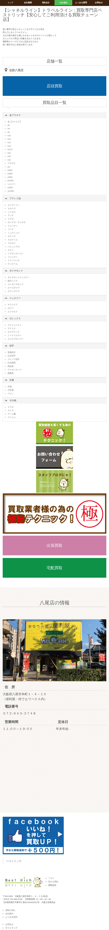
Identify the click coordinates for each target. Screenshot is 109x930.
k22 (9, 153)
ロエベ (11, 250)
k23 (9, 156)
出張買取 (54, 545)
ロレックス (15, 318)
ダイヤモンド (16, 271)
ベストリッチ (14, 861)
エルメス (12, 208)
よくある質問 (11, 917)
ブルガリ (12, 243)
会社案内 (9, 914)
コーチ (11, 229)
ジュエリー (15, 298)
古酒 (11, 380)
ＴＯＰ (51, 878)
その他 (12, 400)
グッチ (11, 215)
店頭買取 (54, 86)
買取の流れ (10, 910)
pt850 (10, 170)
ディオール (13, 264)
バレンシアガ (14, 247)
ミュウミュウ (14, 233)
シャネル (12, 212)
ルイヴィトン (14, 205)
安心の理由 (53, 882)
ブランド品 (15, 198)
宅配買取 (54, 568)
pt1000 (11, 180)
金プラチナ (15, 115)
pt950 (10, 177)
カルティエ (13, 240)
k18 (9, 146)
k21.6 (10, 149)
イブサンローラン (16, 254)
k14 (9, 142)
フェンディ (13, 226)
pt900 (10, 174)
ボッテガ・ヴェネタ (17, 222)
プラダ (11, 219)
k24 (9, 160)
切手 (11, 346)
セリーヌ (12, 236)
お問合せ (9, 924)
